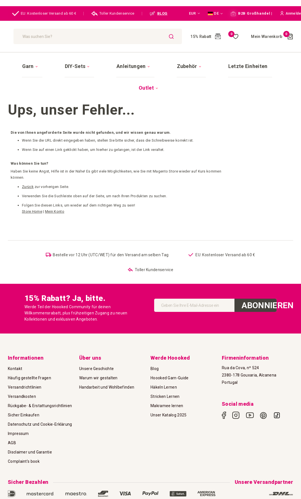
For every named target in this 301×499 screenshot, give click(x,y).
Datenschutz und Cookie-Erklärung (40, 399)
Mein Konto (54, 180)
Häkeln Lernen (163, 362)
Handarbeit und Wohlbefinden (106, 362)
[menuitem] (51, 61)
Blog (154, 343)
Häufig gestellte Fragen (29, 352)
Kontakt (15, 343)
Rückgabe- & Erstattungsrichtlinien (40, 380)
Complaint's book (24, 436)
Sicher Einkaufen (23, 389)
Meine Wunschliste (221, 36)
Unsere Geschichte (96, 343)
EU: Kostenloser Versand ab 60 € (44, 13)
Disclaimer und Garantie (30, 427)
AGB (12, 417)
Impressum (18, 408)
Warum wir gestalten (98, 352)
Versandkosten (22, 371)
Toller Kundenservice (112, 13)
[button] (194, 13)
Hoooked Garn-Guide (169, 352)
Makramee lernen (166, 380)
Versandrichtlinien (24, 362)
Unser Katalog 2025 (168, 389)
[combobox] (110, 36)
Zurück (28, 155)
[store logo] (33, 36)
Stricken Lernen (165, 371)
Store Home (32, 180)
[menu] (150, 61)
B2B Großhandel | (251, 13)
